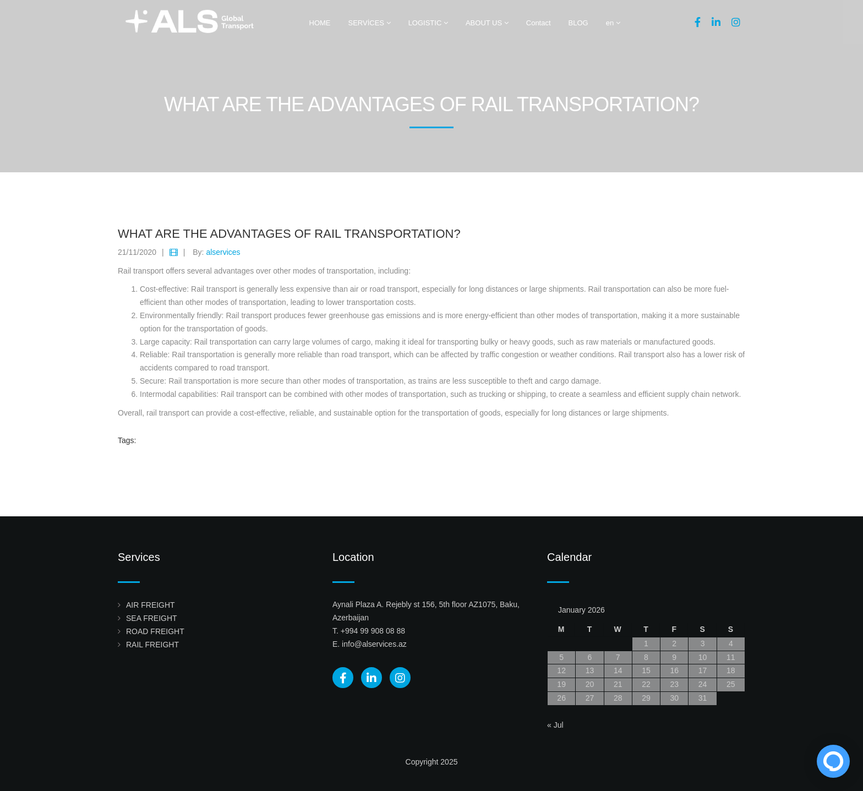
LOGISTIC (428, 23)
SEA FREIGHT (151, 618)
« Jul (555, 725)
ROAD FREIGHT (155, 631)
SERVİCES (369, 23)
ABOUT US (487, 23)
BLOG (578, 23)
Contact (538, 23)
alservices (223, 252)
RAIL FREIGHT (152, 644)
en (613, 23)
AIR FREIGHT (150, 605)
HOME (320, 23)
